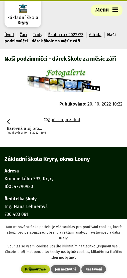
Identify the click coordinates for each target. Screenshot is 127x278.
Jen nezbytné (65, 269)
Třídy (37, 34)
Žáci (23, 34)
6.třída (95, 34)
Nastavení (93, 269)
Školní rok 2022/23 (65, 34)
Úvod (9, 34)
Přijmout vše (35, 269)
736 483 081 (16, 214)
